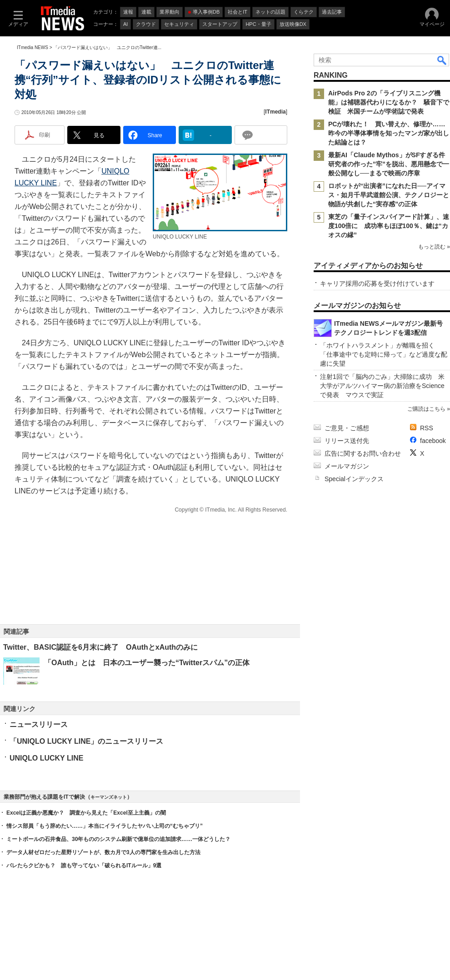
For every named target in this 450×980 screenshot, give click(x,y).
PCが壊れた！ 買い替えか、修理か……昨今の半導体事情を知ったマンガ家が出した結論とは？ (388, 133)
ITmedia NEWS (32, 47)
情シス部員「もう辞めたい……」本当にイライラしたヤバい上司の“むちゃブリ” (104, 826)
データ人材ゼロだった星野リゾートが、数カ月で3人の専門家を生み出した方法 (103, 852)
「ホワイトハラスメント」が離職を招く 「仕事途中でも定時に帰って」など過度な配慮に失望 (383, 354)
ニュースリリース (39, 724)
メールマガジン (347, 466)
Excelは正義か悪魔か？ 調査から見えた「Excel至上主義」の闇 (86, 813)
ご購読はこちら (426, 409)
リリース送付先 (347, 440)
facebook (433, 440)
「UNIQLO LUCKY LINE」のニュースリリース (86, 741)
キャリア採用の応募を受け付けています (377, 283)
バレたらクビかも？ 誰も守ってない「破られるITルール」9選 (83, 865)
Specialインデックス (354, 479)
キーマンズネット (108, 797)
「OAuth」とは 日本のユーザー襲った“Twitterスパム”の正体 (147, 663)
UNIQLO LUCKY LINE (46, 758)
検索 (442, 60)
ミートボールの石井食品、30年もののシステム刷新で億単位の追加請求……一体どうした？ (118, 839)
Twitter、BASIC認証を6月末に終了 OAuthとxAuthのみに (100, 647)
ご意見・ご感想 (347, 428)
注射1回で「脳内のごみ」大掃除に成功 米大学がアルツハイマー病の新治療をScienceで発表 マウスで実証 (382, 385)
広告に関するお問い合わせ (363, 453)
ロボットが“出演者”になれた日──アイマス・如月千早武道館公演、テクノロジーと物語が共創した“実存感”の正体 (388, 195)
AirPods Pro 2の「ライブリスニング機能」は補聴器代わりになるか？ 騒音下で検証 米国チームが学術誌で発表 (388, 102)
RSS (426, 428)
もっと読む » (434, 247)
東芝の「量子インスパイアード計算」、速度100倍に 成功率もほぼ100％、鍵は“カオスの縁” (388, 226)
